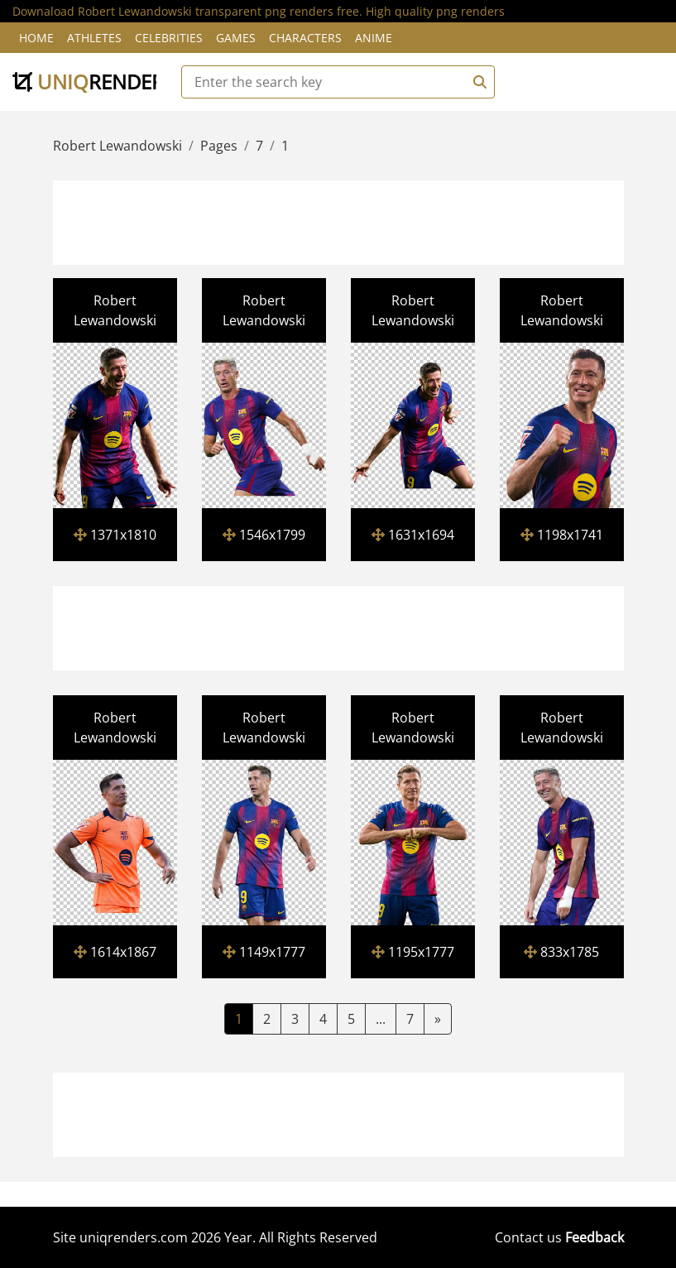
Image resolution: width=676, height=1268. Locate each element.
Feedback (594, 1237)
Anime (373, 38)
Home (36, 38)
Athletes (94, 38)
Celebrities (169, 38)
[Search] (477, 82)
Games (236, 38)
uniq (93, 81)
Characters (305, 38)
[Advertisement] (356, 220)
